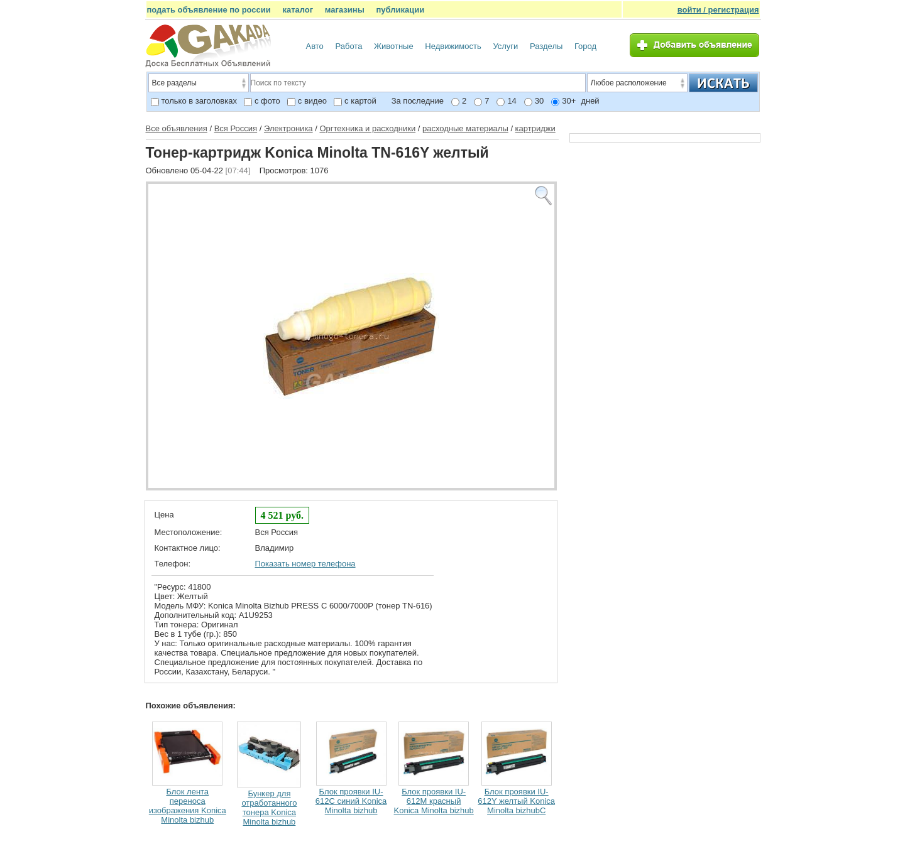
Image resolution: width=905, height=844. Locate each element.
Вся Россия (235, 128)
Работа (348, 46)
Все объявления (176, 128)
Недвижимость (453, 46)
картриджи (535, 128)
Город (585, 46)
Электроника (288, 128)
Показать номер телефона (305, 563)
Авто (315, 46)
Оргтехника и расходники (367, 128)
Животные (394, 46)
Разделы (546, 46)
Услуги (505, 46)
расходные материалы (465, 128)
